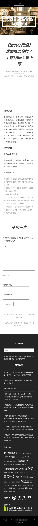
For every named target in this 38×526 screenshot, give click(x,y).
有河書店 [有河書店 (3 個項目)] (25, 477)
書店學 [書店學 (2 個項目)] (26, 472)
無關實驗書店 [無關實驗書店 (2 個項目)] (12, 482)
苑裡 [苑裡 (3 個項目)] (19, 485)
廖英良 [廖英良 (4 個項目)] (12, 465)
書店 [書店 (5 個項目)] (22, 472)
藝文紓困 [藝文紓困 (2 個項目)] (26, 485)
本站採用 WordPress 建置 (10, 520)
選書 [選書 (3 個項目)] (22, 488)
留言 (5, 246)
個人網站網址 (7, 294)
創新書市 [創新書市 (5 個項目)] (12, 457)
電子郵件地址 (8, 285)
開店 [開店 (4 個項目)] (5, 491)
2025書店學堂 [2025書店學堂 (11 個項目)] (11, 453)
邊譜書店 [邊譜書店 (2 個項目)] (31, 488)
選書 (32, 76)
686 (8, 76)
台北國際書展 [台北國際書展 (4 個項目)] (8, 461)
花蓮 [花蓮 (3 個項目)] (16, 485)
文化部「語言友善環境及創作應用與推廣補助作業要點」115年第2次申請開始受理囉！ (18, 182)
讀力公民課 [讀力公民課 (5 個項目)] (8, 488)
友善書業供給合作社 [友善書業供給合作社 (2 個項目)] (21, 457)
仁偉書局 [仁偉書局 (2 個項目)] (6, 457)
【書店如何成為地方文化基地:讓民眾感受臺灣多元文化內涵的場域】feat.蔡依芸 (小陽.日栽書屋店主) (19, 437)
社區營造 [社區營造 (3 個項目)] (6, 485)
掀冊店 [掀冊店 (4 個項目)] (23, 465)
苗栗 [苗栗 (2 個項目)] (22, 485)
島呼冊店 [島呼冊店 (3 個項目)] (6, 464)
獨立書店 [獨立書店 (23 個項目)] (26, 481)
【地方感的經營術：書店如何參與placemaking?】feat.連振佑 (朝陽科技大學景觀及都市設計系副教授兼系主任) (19, 418)
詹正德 (20, 76)
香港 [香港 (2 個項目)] (14, 491)
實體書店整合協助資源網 (19, 21)
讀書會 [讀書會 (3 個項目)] (15, 488)
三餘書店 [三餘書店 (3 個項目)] (28, 453)
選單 (20, 4)
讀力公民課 (20, 74)
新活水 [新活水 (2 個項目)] (5, 472)
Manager (29, 71)
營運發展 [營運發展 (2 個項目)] (18, 482)
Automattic (30, 520)
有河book (14, 76)
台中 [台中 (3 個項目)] (28, 457)
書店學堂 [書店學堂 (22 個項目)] (9, 476)
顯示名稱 (6, 275)
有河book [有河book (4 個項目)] (19, 477)
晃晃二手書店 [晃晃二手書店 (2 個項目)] (11, 472)
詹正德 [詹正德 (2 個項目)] (31, 485)
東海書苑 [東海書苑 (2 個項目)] (31, 477)
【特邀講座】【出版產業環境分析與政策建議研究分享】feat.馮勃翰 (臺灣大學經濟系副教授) (18, 210)
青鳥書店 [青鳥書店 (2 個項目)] (10, 491)
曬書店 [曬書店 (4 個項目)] (17, 472)
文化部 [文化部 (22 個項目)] (29, 468)
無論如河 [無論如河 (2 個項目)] (6, 482)
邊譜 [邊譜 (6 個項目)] (26, 488)
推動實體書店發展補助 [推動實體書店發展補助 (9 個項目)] (14, 469)
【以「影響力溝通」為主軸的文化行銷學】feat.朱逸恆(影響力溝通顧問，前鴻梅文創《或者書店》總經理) (19, 200)
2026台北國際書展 (11, 194)
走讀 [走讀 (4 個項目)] (18, 488)
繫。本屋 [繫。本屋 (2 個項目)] (12, 485)
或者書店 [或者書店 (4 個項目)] (18, 465)
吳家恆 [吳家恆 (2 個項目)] (15, 461)
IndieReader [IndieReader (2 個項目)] (22, 453)
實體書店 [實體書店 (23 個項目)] (22, 460)
